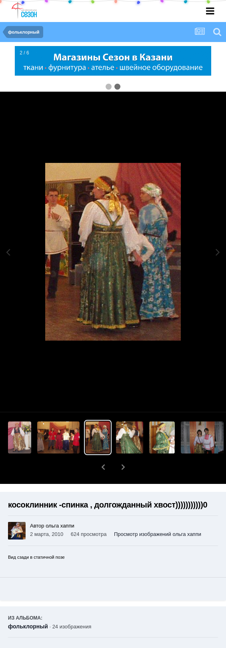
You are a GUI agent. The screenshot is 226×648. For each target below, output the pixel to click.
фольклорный (28, 605)
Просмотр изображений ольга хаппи (157, 513)
